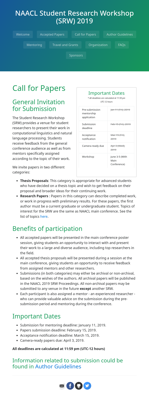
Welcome (22, 34)
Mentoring (34, 45)
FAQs (122, 45)
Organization (98, 45)
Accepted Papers (52, 34)
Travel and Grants (65, 45)
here (44, 216)
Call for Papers (85, 34)
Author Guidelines (120, 34)
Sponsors (76, 55)
